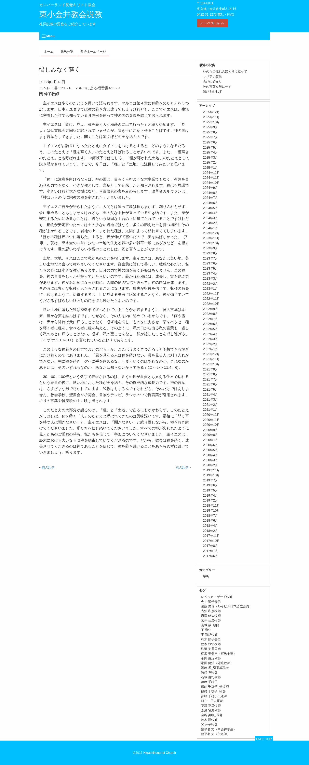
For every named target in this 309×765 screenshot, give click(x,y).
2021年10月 (211, 364)
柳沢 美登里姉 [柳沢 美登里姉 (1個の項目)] (211, 649)
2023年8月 (210, 253)
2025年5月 (210, 147)
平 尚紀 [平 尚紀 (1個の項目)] (206, 630)
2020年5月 (210, 450)
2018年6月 (210, 520)
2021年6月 (210, 384)
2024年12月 (211, 172)
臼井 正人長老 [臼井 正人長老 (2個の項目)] (212, 701)
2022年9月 (210, 309)
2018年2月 (210, 530)
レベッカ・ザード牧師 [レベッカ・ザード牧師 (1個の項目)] (217, 596)
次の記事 (182, 467)
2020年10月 (211, 424)
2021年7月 (210, 379)
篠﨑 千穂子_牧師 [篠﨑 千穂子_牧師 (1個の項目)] (213, 691)
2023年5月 (210, 268)
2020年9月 (210, 430)
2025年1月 (210, 167)
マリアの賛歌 (212, 76)
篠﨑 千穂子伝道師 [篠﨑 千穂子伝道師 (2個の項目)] (214, 696)
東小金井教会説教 (70, 14)
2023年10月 (211, 243)
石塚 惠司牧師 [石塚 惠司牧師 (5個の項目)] (211, 677)
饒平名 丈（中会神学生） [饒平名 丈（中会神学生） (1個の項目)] (218, 729)
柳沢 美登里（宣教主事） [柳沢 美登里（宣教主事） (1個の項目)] (218, 653)
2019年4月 (210, 495)
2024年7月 (210, 197)
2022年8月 (210, 313)
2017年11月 (211, 535)
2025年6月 (210, 142)
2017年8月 (210, 545)
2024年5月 (210, 208)
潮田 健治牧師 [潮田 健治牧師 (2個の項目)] (211, 658)
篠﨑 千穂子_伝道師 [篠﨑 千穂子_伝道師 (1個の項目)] (215, 686)
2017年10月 (211, 541)
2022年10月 (211, 303)
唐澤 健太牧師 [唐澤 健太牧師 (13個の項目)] (211, 615)
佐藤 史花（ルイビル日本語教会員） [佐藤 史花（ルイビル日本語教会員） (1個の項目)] (226, 606)
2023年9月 (210, 248)
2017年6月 (210, 556)
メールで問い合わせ (212, 23)
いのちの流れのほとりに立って (225, 71)
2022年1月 (210, 349)
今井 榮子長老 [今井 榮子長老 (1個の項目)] (211, 601)
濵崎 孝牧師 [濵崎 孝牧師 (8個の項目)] (209, 672)
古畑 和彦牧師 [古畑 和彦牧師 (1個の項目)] (211, 611)
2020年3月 (210, 460)
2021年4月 (210, 394)
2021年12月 (211, 354)
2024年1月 (210, 228)
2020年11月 (211, 420)
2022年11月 (211, 298)
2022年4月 (210, 334)
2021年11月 (211, 359)
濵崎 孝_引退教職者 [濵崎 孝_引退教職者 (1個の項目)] (215, 667)
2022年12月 (211, 293)
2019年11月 (211, 470)
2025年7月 (210, 137)
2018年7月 (210, 515)
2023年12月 (211, 233)
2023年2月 (210, 283)
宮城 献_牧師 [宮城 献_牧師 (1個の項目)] (210, 625)
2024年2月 (210, 223)
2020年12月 (211, 414)
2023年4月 (210, 273)
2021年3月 (210, 399)
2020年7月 (210, 440)
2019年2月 (210, 500)
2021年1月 (210, 409)
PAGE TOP (264, 739)
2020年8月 (210, 434)
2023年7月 (210, 258)
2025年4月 (210, 152)
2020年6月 (210, 445)
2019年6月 (210, 485)
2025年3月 (210, 157)
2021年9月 (210, 369)
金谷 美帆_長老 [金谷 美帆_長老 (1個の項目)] (211, 715)
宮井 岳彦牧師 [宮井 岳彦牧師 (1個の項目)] (211, 620)
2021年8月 (210, 374)
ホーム (48, 51)
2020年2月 (210, 465)
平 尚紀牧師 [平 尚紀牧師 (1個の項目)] (209, 634)
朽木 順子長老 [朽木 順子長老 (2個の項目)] (211, 639)
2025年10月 (211, 122)
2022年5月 (210, 329)
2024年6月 (210, 203)
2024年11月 (211, 177)
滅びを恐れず (212, 91)
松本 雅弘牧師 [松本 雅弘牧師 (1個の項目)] (211, 644)
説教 (206, 576)
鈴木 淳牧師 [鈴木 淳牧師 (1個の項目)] (209, 719)
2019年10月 (211, 475)
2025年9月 (210, 127)
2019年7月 (210, 480)
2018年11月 (211, 505)
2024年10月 (211, 182)
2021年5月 (210, 389)
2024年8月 (210, 193)
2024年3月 (210, 218)
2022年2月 (210, 344)
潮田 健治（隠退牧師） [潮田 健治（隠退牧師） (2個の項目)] (217, 663)
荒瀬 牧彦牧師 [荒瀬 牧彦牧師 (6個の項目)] (211, 710)
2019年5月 (210, 490)
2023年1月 (210, 288)
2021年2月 (210, 404)
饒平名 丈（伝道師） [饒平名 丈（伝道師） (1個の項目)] (215, 734)
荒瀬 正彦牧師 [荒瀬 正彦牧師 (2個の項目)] (211, 705)
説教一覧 (67, 51)
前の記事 (48, 467)
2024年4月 (210, 213)
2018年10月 (211, 510)
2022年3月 (210, 339)
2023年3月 (210, 278)
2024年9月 (210, 187)
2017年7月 (210, 551)
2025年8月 (210, 132)
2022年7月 (210, 319)
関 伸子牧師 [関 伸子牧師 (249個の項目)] (209, 724)
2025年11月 (211, 117)
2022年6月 (210, 324)
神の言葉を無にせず (217, 86)
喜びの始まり (212, 81)
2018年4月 (210, 525)
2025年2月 (210, 162)
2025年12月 (211, 112)
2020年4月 (210, 455)
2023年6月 (210, 263)
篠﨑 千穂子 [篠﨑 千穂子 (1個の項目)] (209, 682)
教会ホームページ (93, 51)
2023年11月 (211, 238)
